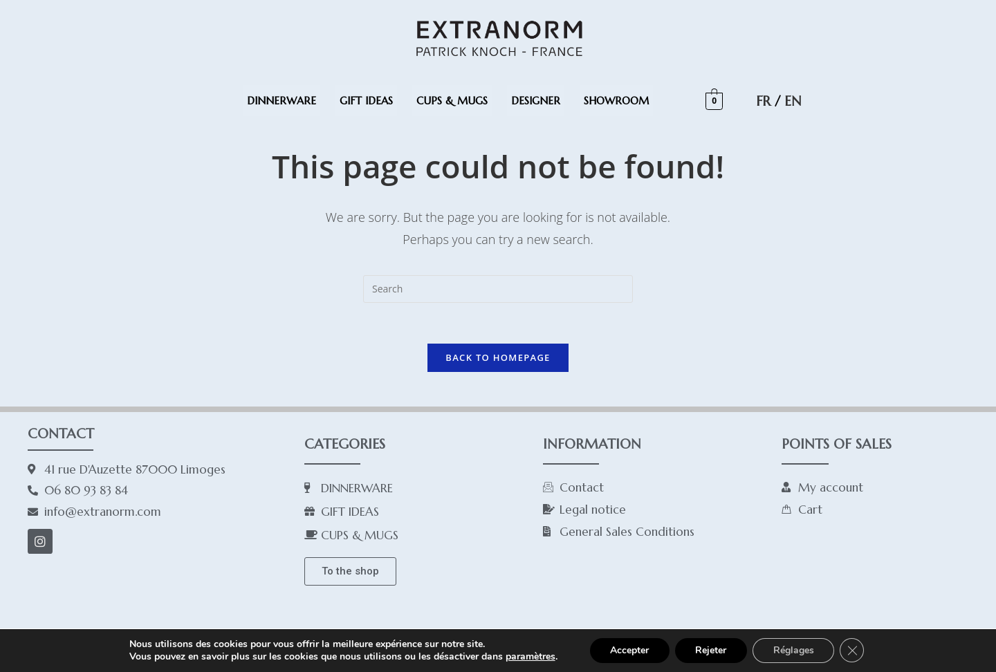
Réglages (793, 650)
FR (763, 101)
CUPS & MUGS (452, 100)
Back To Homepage (497, 358)
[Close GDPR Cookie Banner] (852, 650)
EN (792, 101)
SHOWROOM (616, 100)
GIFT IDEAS (366, 100)
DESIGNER (535, 100)
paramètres (529, 657)
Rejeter (710, 650)
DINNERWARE (281, 100)
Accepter (628, 650)
